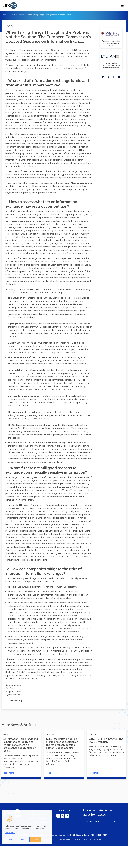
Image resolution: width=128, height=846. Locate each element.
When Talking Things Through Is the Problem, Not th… (49, 14)
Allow (35, 839)
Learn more (10, 832)
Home (5, 14)
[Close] (49, 812)
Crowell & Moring (14, 700)
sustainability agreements (41, 65)
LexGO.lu (97, 839)
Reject (23, 839)
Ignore (11, 839)
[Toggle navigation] (122, 5)
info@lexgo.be (63, 810)
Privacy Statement (63, 839)
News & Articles (17, 14)
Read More (9, 773)
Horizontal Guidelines (63, 96)
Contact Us (86, 839)
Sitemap (76, 839)
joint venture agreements (71, 65)
